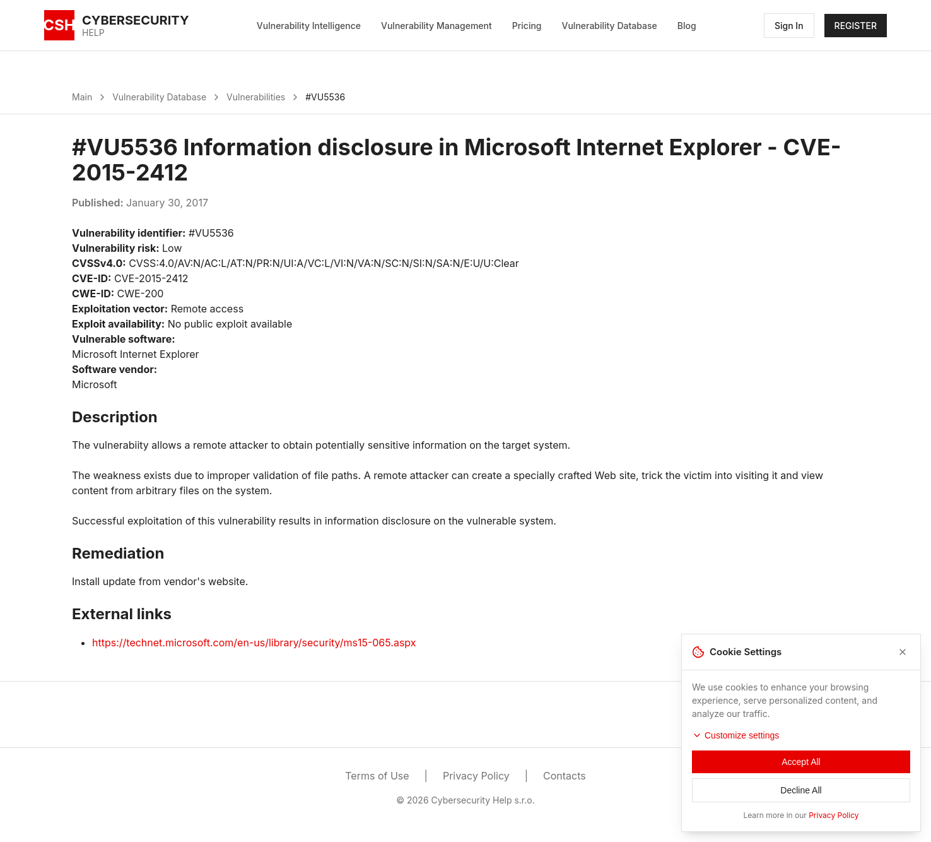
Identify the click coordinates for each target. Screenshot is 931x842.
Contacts (564, 775)
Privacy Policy (476, 775)
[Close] (902, 654)
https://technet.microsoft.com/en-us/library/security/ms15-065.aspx (254, 642)
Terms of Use (377, 775)
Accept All (801, 764)
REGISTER (855, 25)
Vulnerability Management (436, 25)
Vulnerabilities (255, 97)
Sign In (789, 25)
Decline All (800, 793)
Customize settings (735, 738)
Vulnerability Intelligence (309, 25)
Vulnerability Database (609, 25)
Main (82, 97)
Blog (686, 25)
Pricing (527, 25)
